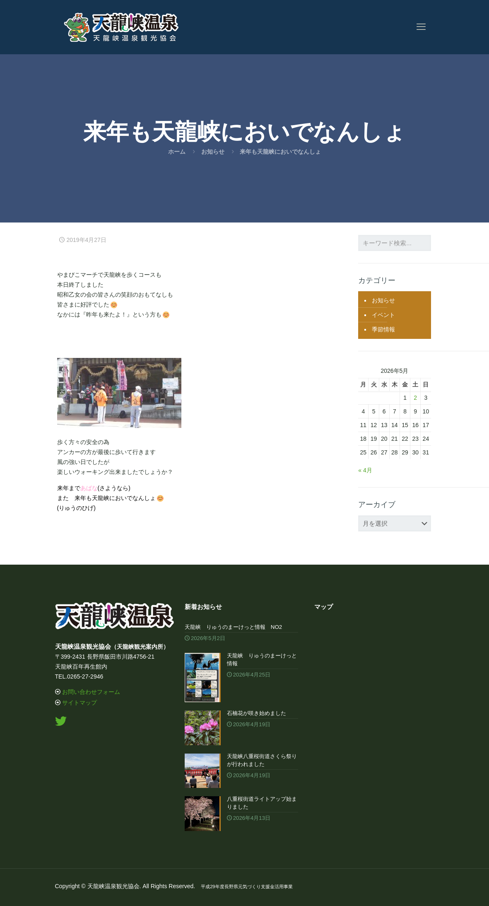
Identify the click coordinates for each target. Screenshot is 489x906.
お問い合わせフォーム (91, 692)
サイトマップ (79, 702)
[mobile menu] (421, 27)
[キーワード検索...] (394, 243)
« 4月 (365, 470)
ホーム (176, 151)
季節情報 (383, 329)
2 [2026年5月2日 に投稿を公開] (415, 397)
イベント (383, 315)
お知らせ (212, 151)
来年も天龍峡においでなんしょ (280, 151)
